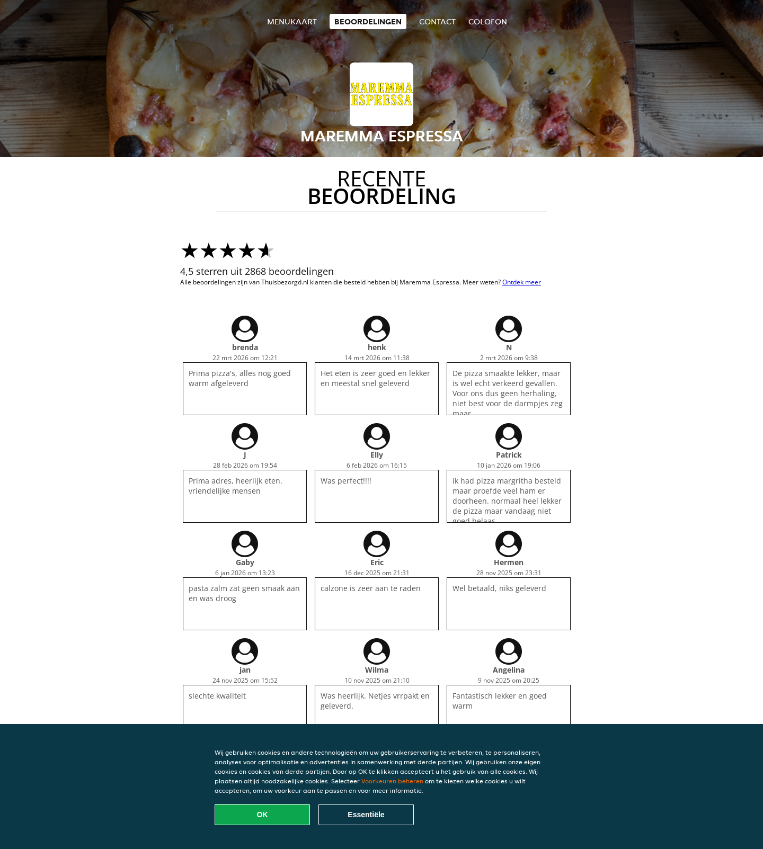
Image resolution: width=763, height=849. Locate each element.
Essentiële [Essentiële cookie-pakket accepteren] (366, 814)
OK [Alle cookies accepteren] (262, 814)
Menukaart (292, 21)
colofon (487, 21)
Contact (437, 21)
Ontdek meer (521, 282)
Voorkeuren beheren (392, 781)
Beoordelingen (368, 21)
